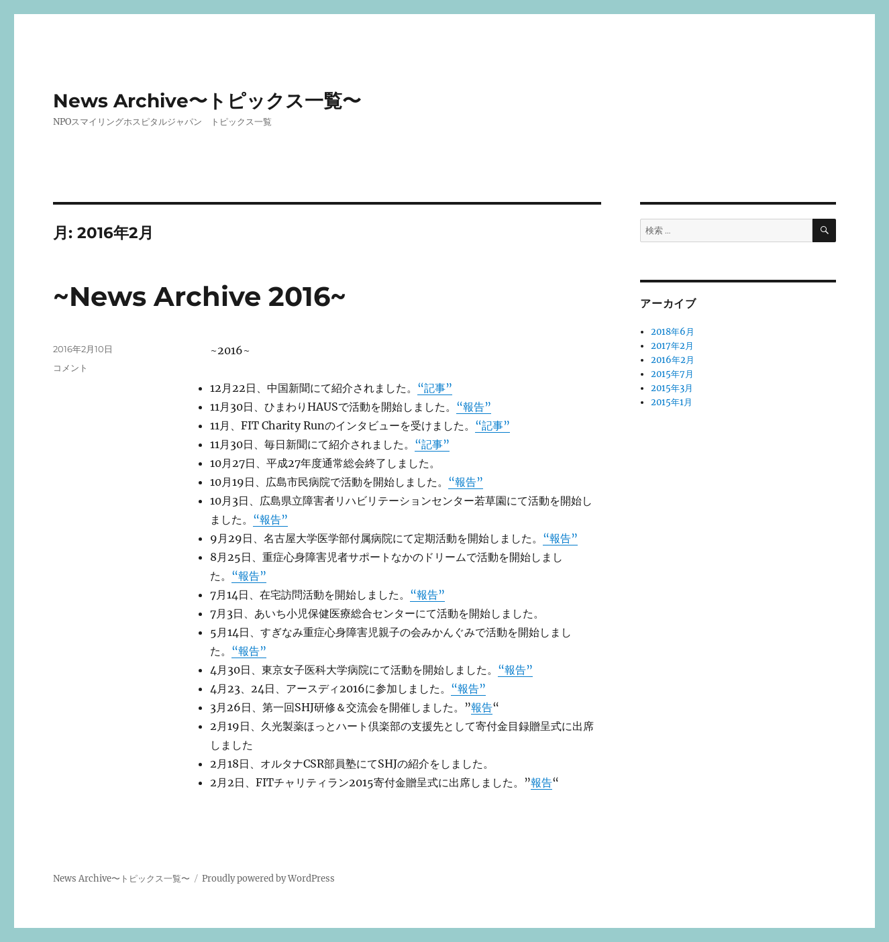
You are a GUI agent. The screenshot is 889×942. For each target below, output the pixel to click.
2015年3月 (672, 388)
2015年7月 (672, 374)
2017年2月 (672, 346)
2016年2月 (672, 360)
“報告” (473, 406)
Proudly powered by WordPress (268, 878)
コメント (70, 367)
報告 (481, 707)
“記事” (434, 388)
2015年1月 (671, 402)
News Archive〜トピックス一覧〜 (207, 100)
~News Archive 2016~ (199, 296)
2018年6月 (672, 331)
